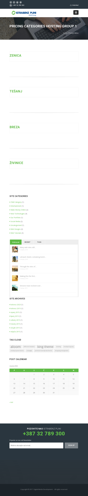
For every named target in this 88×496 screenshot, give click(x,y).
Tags (39, 242)
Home (65, 33)
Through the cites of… (28, 267)
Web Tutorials (15, 233)
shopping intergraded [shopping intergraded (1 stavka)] (61, 350)
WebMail (74, 5)
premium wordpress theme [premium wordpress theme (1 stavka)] (43, 350)
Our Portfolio (14, 217)
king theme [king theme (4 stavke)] (45, 346)
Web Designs (14, 229)
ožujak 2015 (14, 328)
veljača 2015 (14, 331)
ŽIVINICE (16, 163)
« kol (11, 402)
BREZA (15, 127)
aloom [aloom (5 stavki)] (16, 346)
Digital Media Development (43, 489)
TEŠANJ (16, 91)
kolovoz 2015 (15, 308)
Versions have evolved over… (31, 286)
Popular (15, 242)
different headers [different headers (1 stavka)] (29, 346)
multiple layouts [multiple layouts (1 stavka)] (68, 346)
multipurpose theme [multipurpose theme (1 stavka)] (17, 350)
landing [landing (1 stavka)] (58, 346)
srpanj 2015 (14, 312)
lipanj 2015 (14, 316)
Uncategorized (15, 225)
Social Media (14, 221)
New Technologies (17, 214)
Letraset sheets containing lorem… (33, 257)
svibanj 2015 (14, 320)
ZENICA (15, 55)
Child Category (15, 202)
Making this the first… (28, 276)
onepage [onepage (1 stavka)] (29, 350)
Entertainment (15, 206)
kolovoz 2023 (15, 304)
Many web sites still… (28, 247)
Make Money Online (17, 210)
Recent (27, 242)
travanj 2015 (14, 324)
